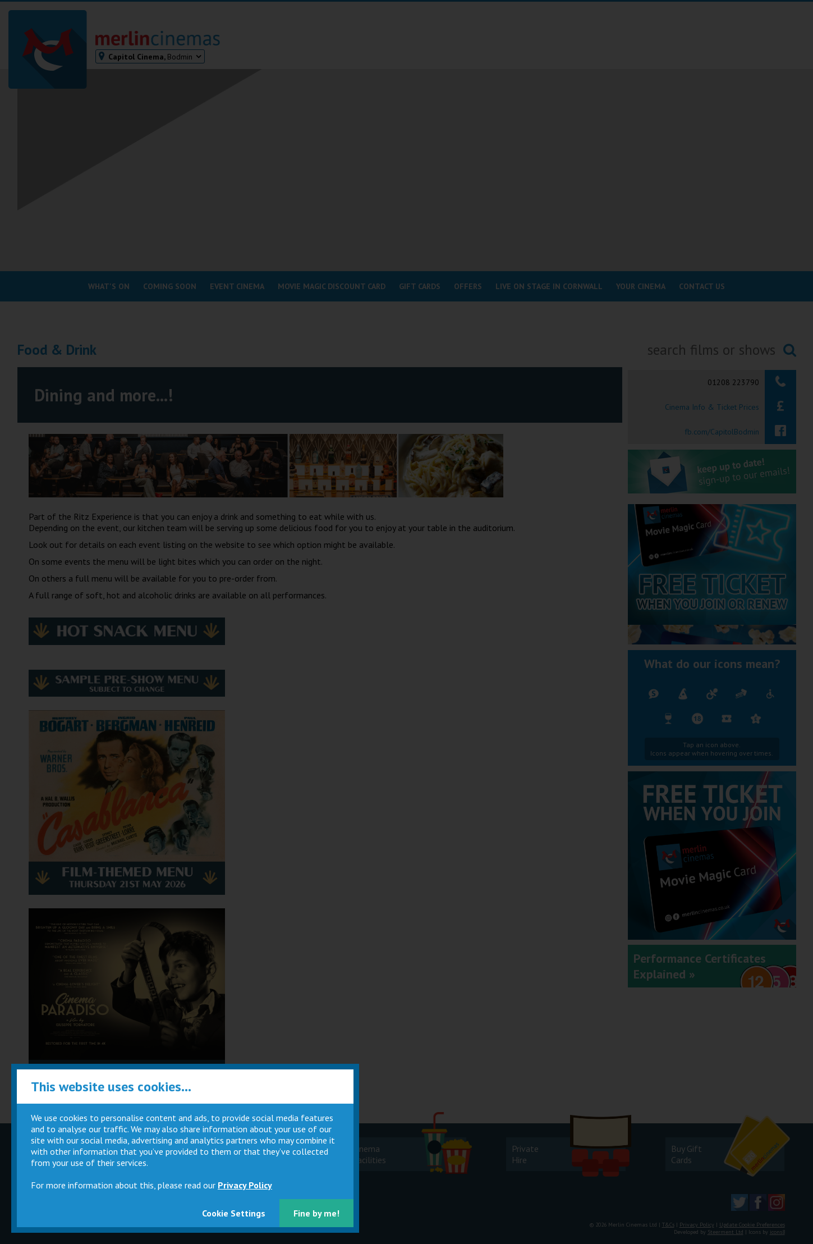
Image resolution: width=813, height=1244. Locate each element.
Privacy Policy (245, 1185)
